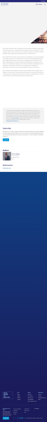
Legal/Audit (15, 410)
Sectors (39, 394)
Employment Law (7, 168)
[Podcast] (24, 418)
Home (18, 394)
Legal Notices (26, 408)
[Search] (45, 4)
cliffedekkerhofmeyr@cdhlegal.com (12, 120)
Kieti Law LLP (30, 397)
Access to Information (17, 408)
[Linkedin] (20, 418)
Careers (18, 397)
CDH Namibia (30, 399)
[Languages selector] (43, 1)
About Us (29, 394)
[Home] (4, 4)
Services (40, 396)
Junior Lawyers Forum (32, 401)
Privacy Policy (26, 410)
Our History (30, 396)
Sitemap (14, 414)
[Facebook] (14, 418)
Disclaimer (15, 412)
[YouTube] (22, 418)
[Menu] (39, 4)
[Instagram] (18, 418)
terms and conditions (15, 117)
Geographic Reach (42, 397)
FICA (25, 412)
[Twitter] (16, 418)
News (39, 399)
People (18, 396)
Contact (19, 399)
